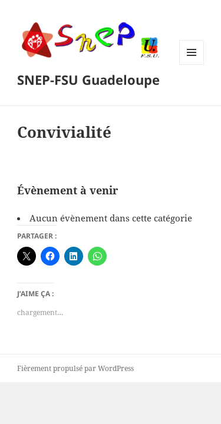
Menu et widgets (192, 64)
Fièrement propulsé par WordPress (75, 368)
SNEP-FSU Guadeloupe (88, 79)
